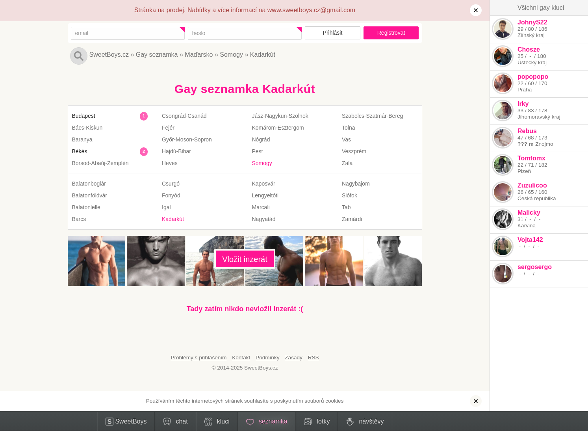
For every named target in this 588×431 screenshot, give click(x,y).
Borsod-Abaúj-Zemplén (100, 163)
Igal (166, 207)
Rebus (527, 131)
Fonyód (171, 195)
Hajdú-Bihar (176, 151)
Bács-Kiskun (87, 127)
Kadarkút (262, 54)
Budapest (83, 116)
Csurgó (171, 183)
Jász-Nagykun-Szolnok (280, 116)
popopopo (533, 76)
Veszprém (354, 151)
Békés (79, 151)
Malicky (529, 212)
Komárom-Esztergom (278, 127)
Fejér (168, 127)
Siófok (349, 195)
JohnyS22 (532, 22)
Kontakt (241, 357)
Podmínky (267, 357)
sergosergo (535, 267)
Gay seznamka (157, 54)
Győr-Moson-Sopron (187, 139)
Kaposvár (263, 183)
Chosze (529, 49)
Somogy (231, 54)
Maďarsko (199, 54)
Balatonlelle (86, 207)
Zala (347, 163)
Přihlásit (333, 33)
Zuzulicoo (532, 185)
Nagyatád (264, 219)
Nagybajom (356, 183)
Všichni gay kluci (541, 7)
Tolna (348, 127)
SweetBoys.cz (109, 54)
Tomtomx (531, 158)
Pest (257, 151)
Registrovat (391, 33)
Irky (523, 103)
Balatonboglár (89, 183)
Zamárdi (352, 219)
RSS (313, 357)
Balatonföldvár (90, 195)
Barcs (79, 219)
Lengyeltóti (265, 195)
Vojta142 (530, 239)
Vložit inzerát (244, 259)
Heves (170, 163)
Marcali (261, 207)
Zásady (293, 357)
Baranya (82, 139)
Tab (346, 207)
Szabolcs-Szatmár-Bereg (372, 116)
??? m (526, 144)
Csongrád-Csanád (184, 116)
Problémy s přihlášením (198, 357)
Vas (346, 139)
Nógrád (261, 139)
